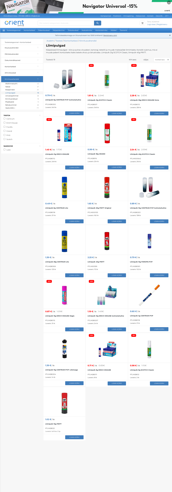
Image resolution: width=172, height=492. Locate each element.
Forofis (9, 127)
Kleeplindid (22, 89)
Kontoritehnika (101, 30)
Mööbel (114, 30)
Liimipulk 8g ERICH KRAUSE (99, 370)
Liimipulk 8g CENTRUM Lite (56, 208)
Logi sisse (151, 24)
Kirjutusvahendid (24, 47)
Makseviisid (140, 16)
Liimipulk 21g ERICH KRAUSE (57, 154)
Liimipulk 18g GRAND (96, 154)
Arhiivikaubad (24, 72)
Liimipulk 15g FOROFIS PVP (141, 262)
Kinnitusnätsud (22, 99)
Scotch (9, 139)
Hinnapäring (128, 16)
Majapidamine (58, 30)
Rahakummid (22, 105)
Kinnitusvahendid (24, 79)
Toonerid (123, 30)
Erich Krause (12, 123)
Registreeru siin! (110, 35)
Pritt (8, 135)
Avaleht (50, 41)
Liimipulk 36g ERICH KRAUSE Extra (144, 100)
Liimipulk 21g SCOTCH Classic (100, 100)
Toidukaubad (73, 30)
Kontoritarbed (29, 30)
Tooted (59, 41)
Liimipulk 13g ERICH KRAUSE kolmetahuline (106, 316)
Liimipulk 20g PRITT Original (99, 208)
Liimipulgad (22, 92)
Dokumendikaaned (24, 60)
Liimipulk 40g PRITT (96, 262)
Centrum (10, 119)
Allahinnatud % (22, 83)
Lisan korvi (74, 113)
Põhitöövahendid (24, 54)
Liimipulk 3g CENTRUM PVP (141, 316)
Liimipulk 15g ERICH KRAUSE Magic (59, 316)
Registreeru (162, 24)
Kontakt (150, 16)
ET (166, 16)
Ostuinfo (159, 16)
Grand (9, 131)
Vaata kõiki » (22, 108)
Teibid (22, 86)
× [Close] (169, 2)
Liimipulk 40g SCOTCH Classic (142, 154)
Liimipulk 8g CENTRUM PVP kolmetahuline (63, 100)
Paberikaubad (43, 30)
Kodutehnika (87, 30)
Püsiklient (117, 16)
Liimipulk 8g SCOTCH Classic (142, 370)
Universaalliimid (22, 95)
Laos (8, 150)
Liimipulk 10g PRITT (53, 424)
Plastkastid (22, 101)
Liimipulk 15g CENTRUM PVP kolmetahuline (148, 208)
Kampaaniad (106, 16)
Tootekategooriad (11, 30)
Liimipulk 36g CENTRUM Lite (57, 262)
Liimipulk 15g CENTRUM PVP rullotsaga (61, 370)
